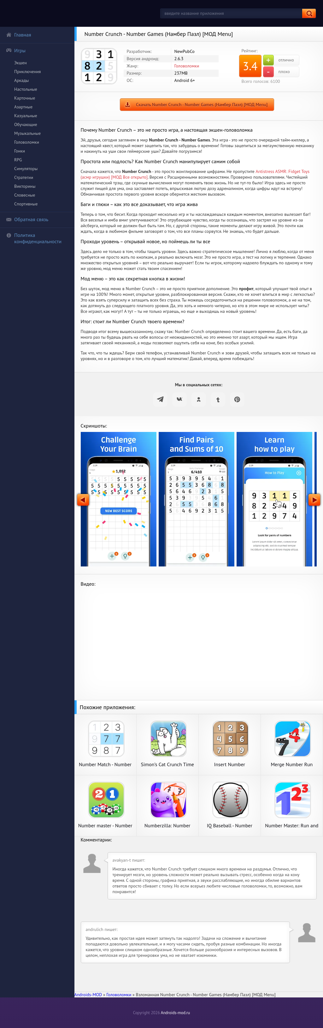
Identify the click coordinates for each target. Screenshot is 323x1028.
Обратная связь (27, 219)
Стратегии (23, 177)
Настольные (25, 89)
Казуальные (25, 115)
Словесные (24, 195)
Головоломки (26, 142)
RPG (18, 160)
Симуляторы (26, 168)
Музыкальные (27, 133)
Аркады (21, 80)
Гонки (19, 151)
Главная (18, 35)
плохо (276, 71)
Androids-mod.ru (175, 1012)
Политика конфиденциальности (34, 238)
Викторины (24, 186)
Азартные (23, 107)
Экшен (20, 63)
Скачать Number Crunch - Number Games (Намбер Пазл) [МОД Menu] (201, 104)
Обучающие (25, 124)
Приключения (27, 71)
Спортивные (26, 204)
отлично (278, 60)
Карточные (24, 98)
